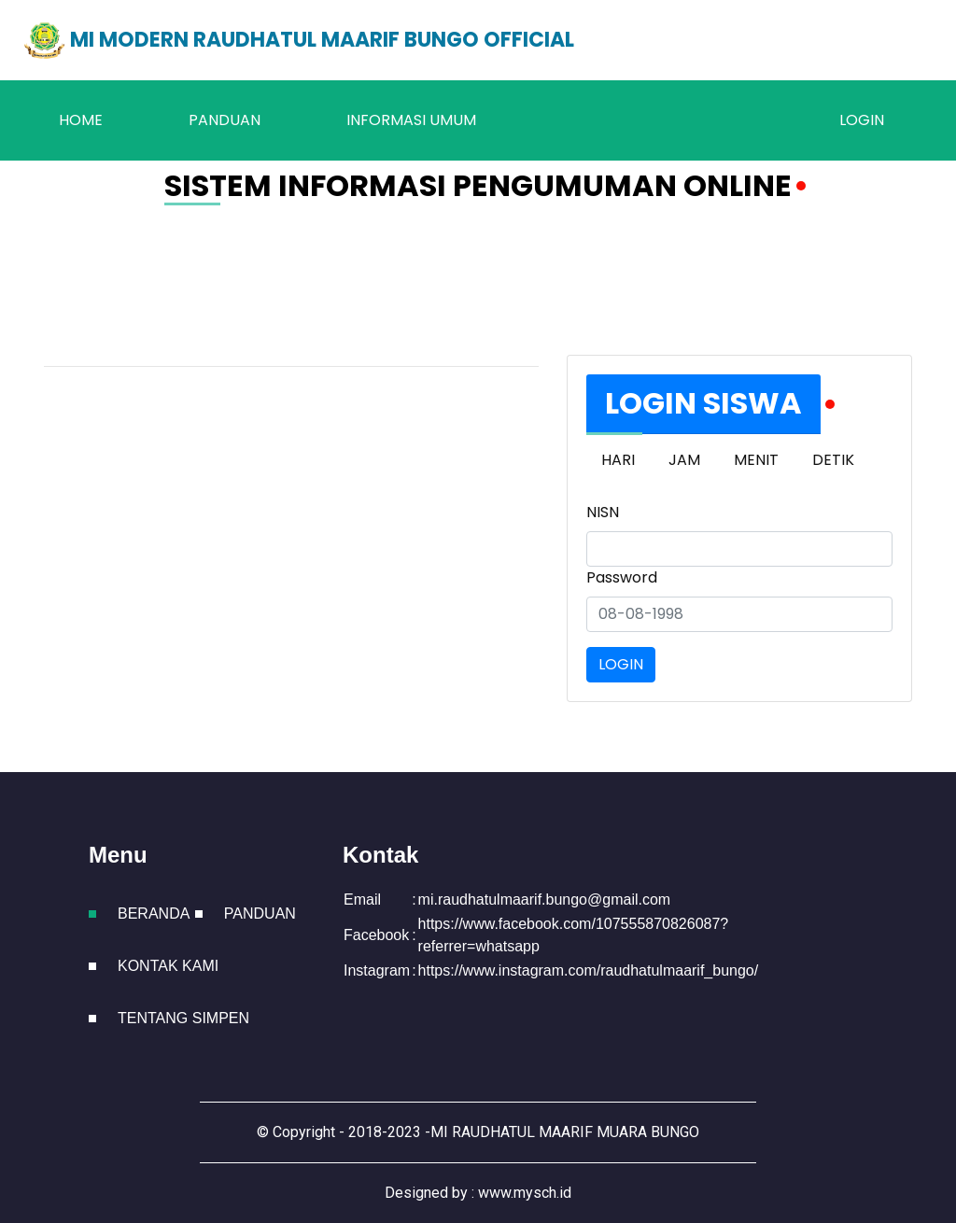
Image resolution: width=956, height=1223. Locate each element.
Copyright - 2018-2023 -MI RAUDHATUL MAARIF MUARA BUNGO (486, 1132)
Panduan (224, 120)
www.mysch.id (524, 1193)
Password (621, 577)
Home (81, 120)
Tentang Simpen (183, 1018)
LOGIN (861, 120)
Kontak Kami (168, 966)
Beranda (154, 913)
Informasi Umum (411, 120)
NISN (602, 512)
